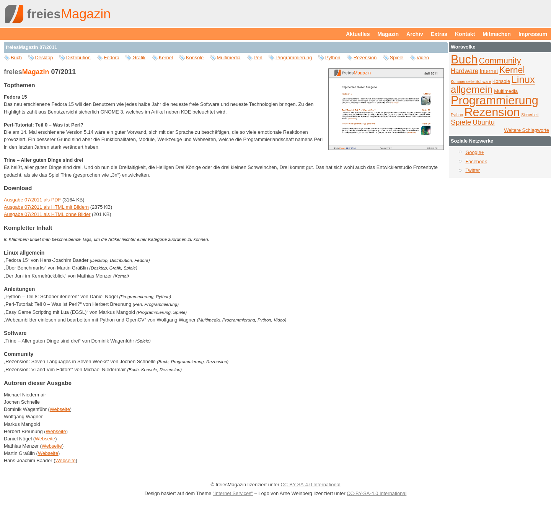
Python (333, 57)
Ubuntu (484, 122)
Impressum (532, 34)
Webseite (60, 409)
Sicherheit (530, 115)
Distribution (78, 57)
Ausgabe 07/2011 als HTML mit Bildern (46, 207)
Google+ (474, 152)
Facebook (476, 161)
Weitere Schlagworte (526, 130)
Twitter (472, 170)
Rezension (365, 57)
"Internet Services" (233, 493)
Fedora (111, 57)
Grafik (138, 57)
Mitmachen (497, 34)
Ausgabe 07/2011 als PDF (32, 200)
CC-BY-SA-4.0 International (310, 484)
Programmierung (294, 57)
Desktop (44, 57)
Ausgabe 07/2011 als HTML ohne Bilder (47, 214)
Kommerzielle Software (471, 82)
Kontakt (465, 34)
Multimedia (229, 57)
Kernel (166, 57)
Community (500, 60)
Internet (489, 71)
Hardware (464, 71)
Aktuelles (358, 34)
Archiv (414, 34)
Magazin (388, 34)
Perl (258, 57)
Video (423, 57)
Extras (439, 34)
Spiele (397, 57)
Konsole (195, 57)
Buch (16, 57)
